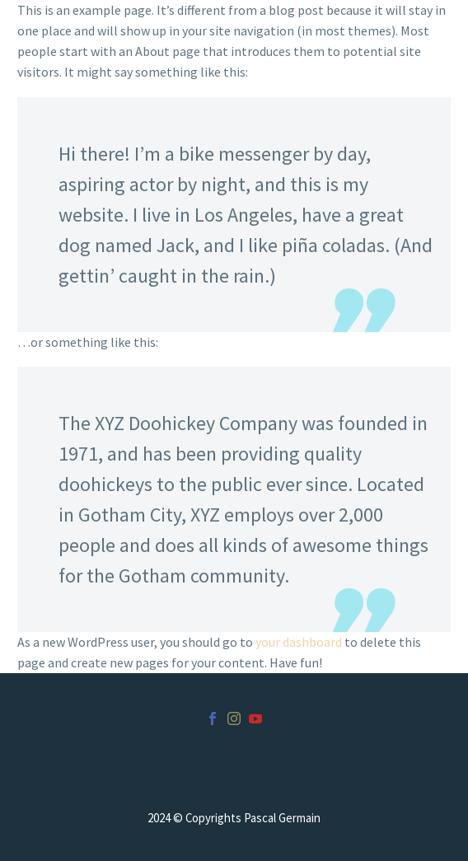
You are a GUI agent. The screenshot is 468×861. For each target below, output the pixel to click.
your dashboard (298, 642)
